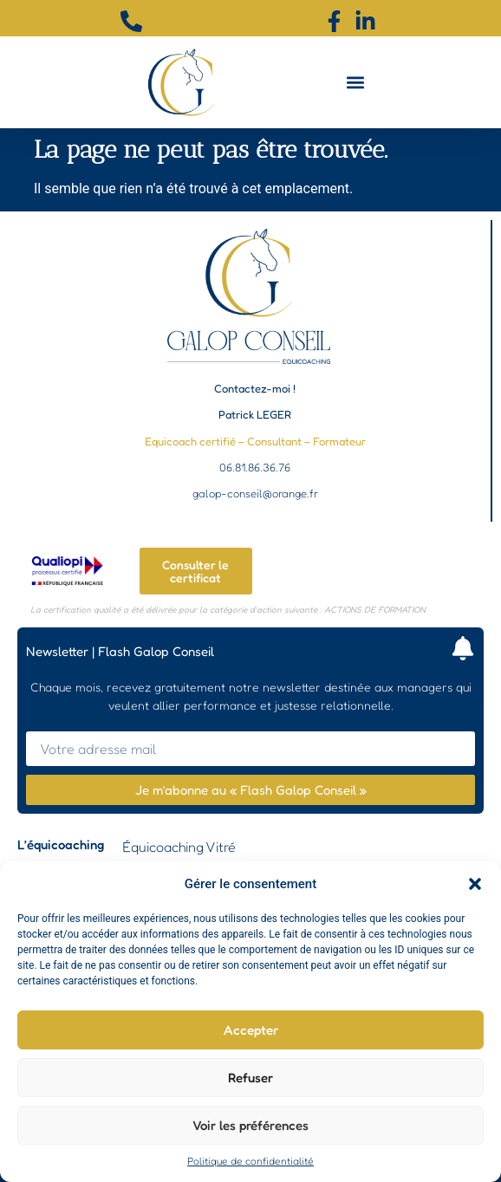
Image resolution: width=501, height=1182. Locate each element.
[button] (475, 884)
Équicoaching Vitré (179, 846)
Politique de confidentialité (250, 1160)
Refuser (250, 1077)
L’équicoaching (60, 844)
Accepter (251, 1030)
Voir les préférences (250, 1125)
